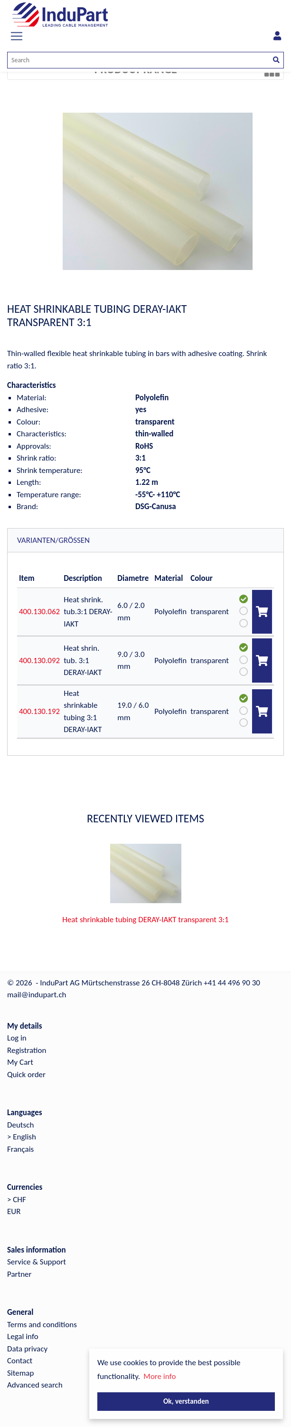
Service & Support (36, 1262)
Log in (17, 1038)
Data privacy (27, 1349)
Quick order (26, 1075)
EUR (13, 1211)
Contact (19, 1361)
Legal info (22, 1336)
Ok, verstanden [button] (186, 1401)
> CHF (16, 1200)
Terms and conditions (42, 1325)
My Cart (20, 1062)
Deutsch (20, 1125)
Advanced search (35, 1385)
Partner (19, 1274)
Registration (26, 1050)
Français (20, 1149)
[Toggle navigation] (16, 36)
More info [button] (159, 1376)
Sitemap (20, 1373)
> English (21, 1137)
